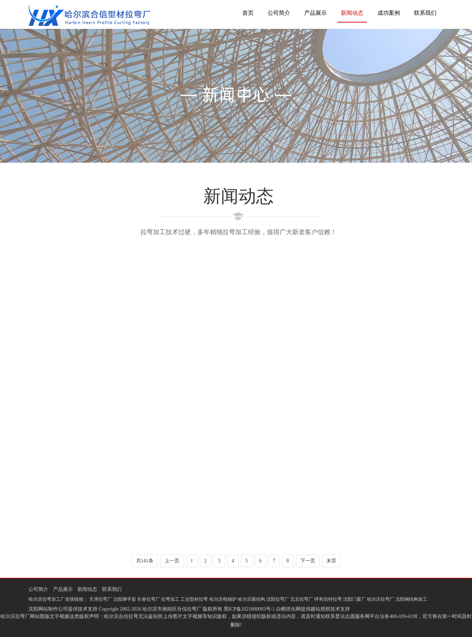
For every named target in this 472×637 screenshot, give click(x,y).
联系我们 (425, 13)
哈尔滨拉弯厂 (380, 599)
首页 (248, 13)
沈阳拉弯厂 (277, 599)
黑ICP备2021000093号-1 (249, 609)
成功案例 (388, 13)
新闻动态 (352, 13)
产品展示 (315, 13)
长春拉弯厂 (148, 599)
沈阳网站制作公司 (48, 609)
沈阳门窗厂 (354, 599)
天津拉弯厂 (100, 599)
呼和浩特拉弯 (328, 599)
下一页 (307, 560)
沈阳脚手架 (124, 599)
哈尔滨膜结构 (251, 599)
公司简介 (279, 13)
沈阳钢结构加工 (411, 599)
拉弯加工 (170, 599)
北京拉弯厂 (301, 599)
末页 (331, 560)
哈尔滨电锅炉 (223, 599)
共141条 (144, 560)
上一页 (172, 560)
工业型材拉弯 (194, 599)
